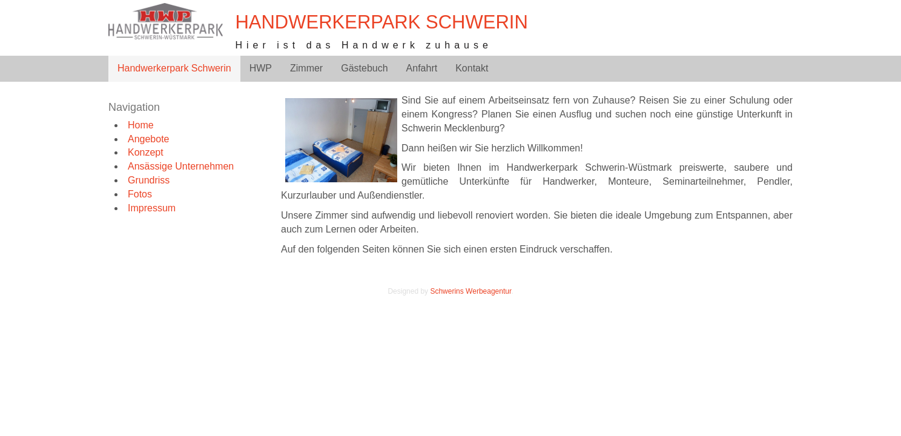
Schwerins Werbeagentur (470, 291)
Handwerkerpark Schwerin (381, 22)
